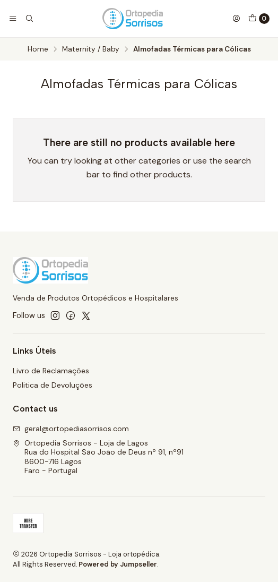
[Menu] (12, 18)
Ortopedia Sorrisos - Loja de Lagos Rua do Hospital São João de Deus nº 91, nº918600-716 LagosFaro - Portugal (98, 457)
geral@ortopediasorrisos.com (71, 428)
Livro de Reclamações (51, 370)
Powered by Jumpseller (118, 564)
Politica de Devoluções (52, 385)
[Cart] (259, 18)
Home (38, 49)
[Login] (236, 18)
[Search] (28, 18)
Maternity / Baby (90, 49)
